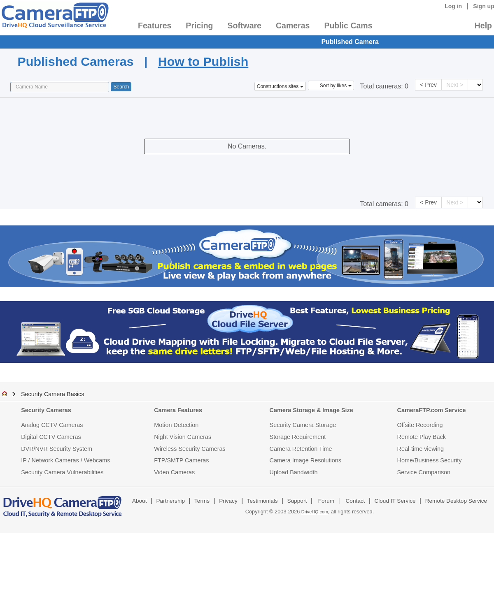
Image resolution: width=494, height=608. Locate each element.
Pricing (199, 25)
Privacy (228, 501)
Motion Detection (176, 425)
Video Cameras (174, 472)
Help (483, 25)
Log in (453, 6)
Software (244, 25)
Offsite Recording (420, 425)
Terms (202, 501)
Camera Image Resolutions (305, 460)
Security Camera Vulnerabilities (62, 472)
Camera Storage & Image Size (311, 410)
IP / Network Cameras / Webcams (65, 460)
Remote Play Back (421, 437)
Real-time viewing (420, 449)
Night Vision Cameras (182, 437)
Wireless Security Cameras (190, 449)
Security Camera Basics (52, 394)
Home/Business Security (429, 460)
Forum (326, 501)
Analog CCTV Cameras (52, 425)
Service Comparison (424, 472)
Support (297, 501)
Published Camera (350, 41)
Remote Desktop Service (456, 501)
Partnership (170, 501)
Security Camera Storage (303, 425)
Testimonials (262, 501)
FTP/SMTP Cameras (181, 460)
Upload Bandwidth (294, 472)
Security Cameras (46, 410)
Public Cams (348, 25)
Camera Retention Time (301, 449)
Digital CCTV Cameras (51, 437)
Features (154, 25)
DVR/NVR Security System (56, 449)
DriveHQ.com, (315, 511)
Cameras (293, 25)
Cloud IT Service (394, 501)
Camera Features (178, 410)
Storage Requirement (298, 437)
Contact (355, 501)
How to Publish (203, 61)
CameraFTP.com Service (431, 410)
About (139, 501)
